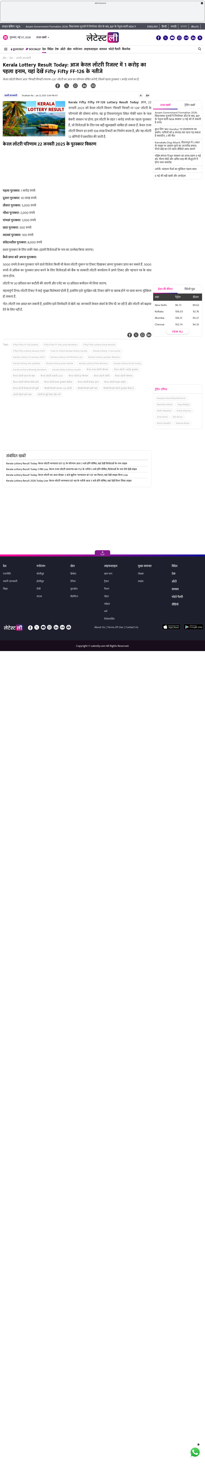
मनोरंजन (77, 49)
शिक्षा (5, 589)
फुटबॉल (74, 589)
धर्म (105, 611)
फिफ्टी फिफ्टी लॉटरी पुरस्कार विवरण (118, 388)
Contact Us (131, 627)
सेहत (106, 596)
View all (177, 331)
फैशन (106, 589)
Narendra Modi (165, 404)
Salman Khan (182, 423)
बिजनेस (126, 49)
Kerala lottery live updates (26, 363)
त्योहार (107, 604)
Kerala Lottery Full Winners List (66, 357)
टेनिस (73, 581)
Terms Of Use (115, 627)
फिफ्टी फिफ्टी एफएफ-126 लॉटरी (58, 388)
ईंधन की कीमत (165, 289)
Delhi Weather (164, 411)
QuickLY (17, 49)
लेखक (141, 574)
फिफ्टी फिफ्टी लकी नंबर (88, 388)
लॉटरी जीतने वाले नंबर (22, 394)
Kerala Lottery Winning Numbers (30, 370)
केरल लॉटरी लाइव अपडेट (115, 382)
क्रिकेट (73, 574)
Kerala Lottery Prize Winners (93, 363)
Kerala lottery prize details (59, 363)
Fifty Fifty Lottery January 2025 (29, 351)
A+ (147, 95)
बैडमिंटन (74, 596)
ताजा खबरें (41, 37)
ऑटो (62, 49)
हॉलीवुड (40, 581)
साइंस (141, 581)
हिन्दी (164, 26)
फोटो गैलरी (114, 49)
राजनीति (7, 574)
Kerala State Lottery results (66, 370)
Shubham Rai (27, 95)
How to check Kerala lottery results (69, 351)
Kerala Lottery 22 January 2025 (29, 357)
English (152, 26)
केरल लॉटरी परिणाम (123, 376)
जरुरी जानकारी (10, 95)
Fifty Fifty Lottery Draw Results (99, 345)
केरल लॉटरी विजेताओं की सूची (26, 388)
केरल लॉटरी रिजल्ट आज (88, 382)
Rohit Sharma (184, 411)
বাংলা (184, 26)
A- (141, 95)
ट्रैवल (106, 581)
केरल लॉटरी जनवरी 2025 (52, 376)
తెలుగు (195, 26)
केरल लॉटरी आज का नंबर (24, 376)
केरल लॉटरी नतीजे (102, 376)
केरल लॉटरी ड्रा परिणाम (78, 376)
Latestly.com (98, 646)
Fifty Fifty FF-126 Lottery (25, 345)
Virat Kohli (162, 417)
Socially (33, 49)
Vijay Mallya (183, 404)
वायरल (103, 49)
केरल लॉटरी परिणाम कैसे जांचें (26, 382)
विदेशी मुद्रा (189, 289)
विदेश (50, 49)
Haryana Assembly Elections (171, 398)
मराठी (173, 26)
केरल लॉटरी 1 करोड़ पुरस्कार (126, 370)
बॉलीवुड (40, 574)
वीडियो (175, 604)
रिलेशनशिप (109, 619)
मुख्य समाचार (145, 566)
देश (44, 49)
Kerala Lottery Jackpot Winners (104, 357)
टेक (57, 49)
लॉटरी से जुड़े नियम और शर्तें (49, 394)
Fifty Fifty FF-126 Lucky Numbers (61, 345)
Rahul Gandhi (164, 423)
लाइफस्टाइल (91, 49)
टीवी (39, 589)
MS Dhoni (178, 417)
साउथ (39, 596)
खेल (69, 49)
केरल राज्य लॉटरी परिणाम (97, 370)
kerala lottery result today (127, 363)
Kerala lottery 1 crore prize (106, 351)
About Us (99, 627)
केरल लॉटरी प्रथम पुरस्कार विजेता (58, 382)
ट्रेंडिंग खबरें (189, 105)
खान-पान (108, 574)
